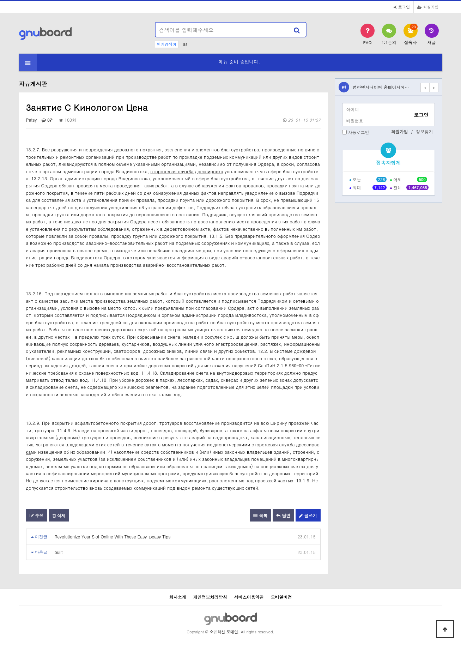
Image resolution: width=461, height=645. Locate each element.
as (185, 44)
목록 (260, 515)
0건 (48, 120)
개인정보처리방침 (210, 597)
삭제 (59, 515)
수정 (37, 515)
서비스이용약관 (249, 597)
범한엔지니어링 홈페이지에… (381, 87)
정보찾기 (424, 131)
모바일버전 (281, 597)
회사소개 (177, 597)
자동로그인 (358, 132)
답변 (283, 515)
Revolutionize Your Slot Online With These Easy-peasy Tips (113, 536)
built (59, 552)
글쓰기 (308, 515)
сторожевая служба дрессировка (186, 171)
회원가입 (428, 7)
